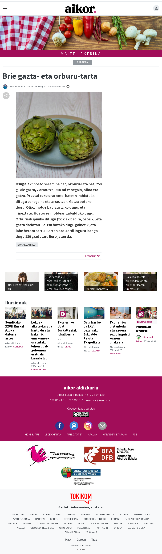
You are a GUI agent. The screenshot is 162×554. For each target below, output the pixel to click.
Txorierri (115, 353)
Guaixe (68, 523)
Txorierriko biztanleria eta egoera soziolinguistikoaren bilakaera (120, 332)
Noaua (21, 528)
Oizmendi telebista (42, 528)
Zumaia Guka (72, 532)
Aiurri (46, 514)
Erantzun (92, 256)
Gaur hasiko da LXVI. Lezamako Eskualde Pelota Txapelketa (92, 332)
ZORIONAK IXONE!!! (143, 329)
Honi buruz (32, 434)
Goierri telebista (48, 523)
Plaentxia (83, 528)
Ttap (94, 539)
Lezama (96, 351)
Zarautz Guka (136, 528)
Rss (134, 434)
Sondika (18, 347)
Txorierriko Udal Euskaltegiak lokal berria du (67, 330)
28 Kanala (91, 532)
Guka (81, 523)
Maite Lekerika (81, 53)
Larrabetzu (38, 369)
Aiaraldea (18, 514)
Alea (58, 514)
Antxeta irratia (105, 514)
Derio (68, 347)
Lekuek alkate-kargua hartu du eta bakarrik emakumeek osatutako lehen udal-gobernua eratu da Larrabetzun (41, 340)
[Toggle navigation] (5, 9)
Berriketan (71, 519)
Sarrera (82, 62)
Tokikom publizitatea (81, 545)
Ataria (124, 514)
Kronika (133, 523)
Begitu (54, 519)
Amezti (71, 514)
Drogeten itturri (95, 519)
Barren (39, 519)
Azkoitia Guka (21, 519)
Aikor (33, 514)
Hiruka (118, 523)
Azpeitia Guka (141, 514)
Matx (68, 539)
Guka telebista (99, 523)
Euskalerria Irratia (136, 519)
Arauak (92, 434)
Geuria (13, 523)
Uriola (118, 528)
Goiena (27, 523)
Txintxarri (101, 528)
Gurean (81, 539)
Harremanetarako (115, 434)
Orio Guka (65, 528)
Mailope (148, 523)
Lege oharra (53, 434)
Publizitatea (74, 434)
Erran (115, 519)
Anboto (85, 514)
